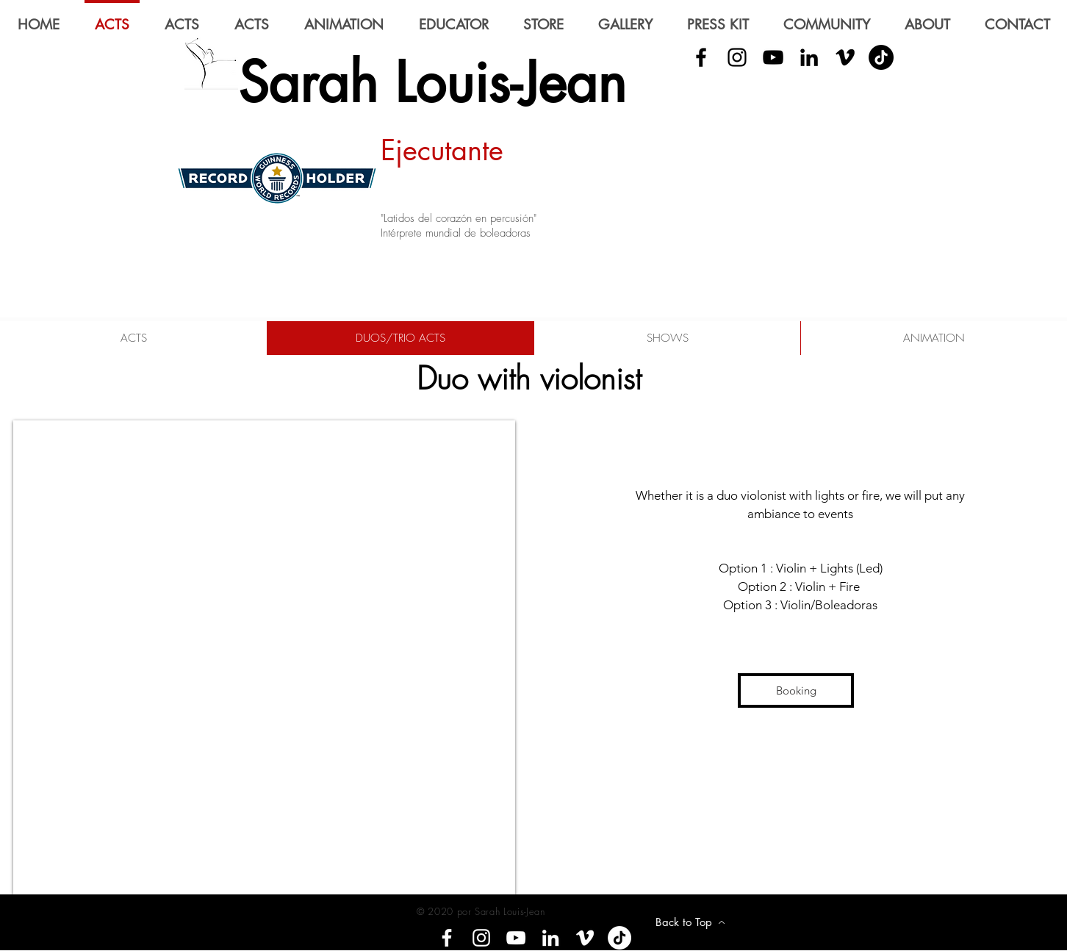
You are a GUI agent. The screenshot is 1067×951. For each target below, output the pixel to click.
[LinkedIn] (809, 57)
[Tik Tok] (881, 57)
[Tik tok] (619, 938)
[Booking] (796, 690)
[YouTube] (773, 57)
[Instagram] (481, 938)
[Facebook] (447, 938)
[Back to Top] (690, 922)
